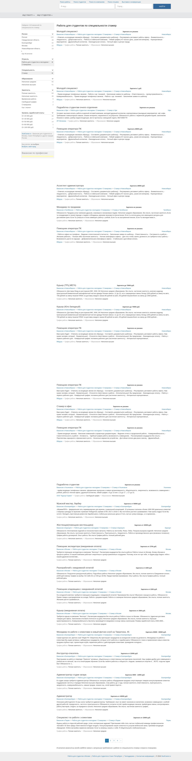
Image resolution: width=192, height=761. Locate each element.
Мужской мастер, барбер (69, 503)
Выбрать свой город (29, 146)
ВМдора (59, 45)
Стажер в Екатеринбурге (123, 506)
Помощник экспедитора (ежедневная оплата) (79, 546)
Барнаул (168, 528)
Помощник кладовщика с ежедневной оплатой (80, 589)
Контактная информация (145, 756)
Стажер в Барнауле (118, 528)
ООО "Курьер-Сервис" (64, 496)
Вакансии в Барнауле (64, 528)
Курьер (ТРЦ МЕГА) (66, 285)
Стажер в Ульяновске (119, 487)
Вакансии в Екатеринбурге (66, 506)
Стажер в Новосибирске (122, 34)
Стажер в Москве (115, 549)
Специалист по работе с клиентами (74, 717)
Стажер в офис (64, 406)
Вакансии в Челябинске (65, 210)
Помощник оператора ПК (69, 129)
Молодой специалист (67, 31)
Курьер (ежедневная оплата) (71, 610)
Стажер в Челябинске (120, 210)
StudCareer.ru (26, 134)
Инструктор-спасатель (68, 653)
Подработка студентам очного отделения (77, 107)
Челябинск (167, 210)
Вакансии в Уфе (62, 110)
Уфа (169, 110)
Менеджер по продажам (69, 207)
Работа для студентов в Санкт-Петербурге (107, 756)
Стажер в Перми (114, 720)
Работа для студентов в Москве (79, 756)
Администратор (64, 696)
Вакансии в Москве (63, 549)
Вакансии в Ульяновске (65, 487)
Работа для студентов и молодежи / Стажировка (94, 34)
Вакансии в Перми (63, 720)
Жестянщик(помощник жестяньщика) (75, 525)
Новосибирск (166, 34)
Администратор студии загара (71, 675)
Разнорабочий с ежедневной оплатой (75, 568)
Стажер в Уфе (112, 110)
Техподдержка (129, 756)
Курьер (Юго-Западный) (68, 306)
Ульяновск (167, 487)
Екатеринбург (166, 506)
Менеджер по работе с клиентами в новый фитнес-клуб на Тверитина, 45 (93, 632)
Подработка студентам (68, 484)
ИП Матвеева (61, 121)
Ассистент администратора (70, 185)
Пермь (168, 720)
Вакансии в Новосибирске (66, 34)
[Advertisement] (37, 198)
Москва (168, 549)
